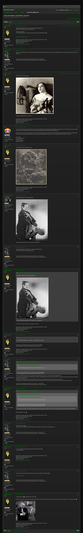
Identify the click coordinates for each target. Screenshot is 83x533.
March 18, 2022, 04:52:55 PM (20, 127)
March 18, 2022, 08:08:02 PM (20, 388)
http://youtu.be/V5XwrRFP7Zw (22, 36)
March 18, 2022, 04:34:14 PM (20, 50)
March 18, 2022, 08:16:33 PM (20, 471)
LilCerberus (7, 50)
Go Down (6, 22)
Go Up (5, 530)
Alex (5, 127)
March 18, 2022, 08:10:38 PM (20, 423)
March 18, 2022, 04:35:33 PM (20, 73)
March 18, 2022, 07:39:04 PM (20, 270)
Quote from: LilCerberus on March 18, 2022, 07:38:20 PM (28, 337)
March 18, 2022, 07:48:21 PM (20, 335)
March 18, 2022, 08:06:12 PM (20, 359)
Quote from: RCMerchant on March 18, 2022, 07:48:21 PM (28, 362)
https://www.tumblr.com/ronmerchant (23, 43)
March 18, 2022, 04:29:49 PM (20, 25)
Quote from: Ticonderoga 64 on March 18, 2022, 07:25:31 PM (29, 273)
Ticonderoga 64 (8, 195)
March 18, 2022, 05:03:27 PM (20, 145)
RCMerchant (7, 26)
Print (78, 22)
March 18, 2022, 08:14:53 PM (20, 446)
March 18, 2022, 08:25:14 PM (20, 494)
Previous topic (70, 18)
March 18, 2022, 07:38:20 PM (20, 247)
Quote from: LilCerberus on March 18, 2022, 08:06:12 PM (28, 390)
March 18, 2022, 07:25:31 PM (20, 195)
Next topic (76, 18)
